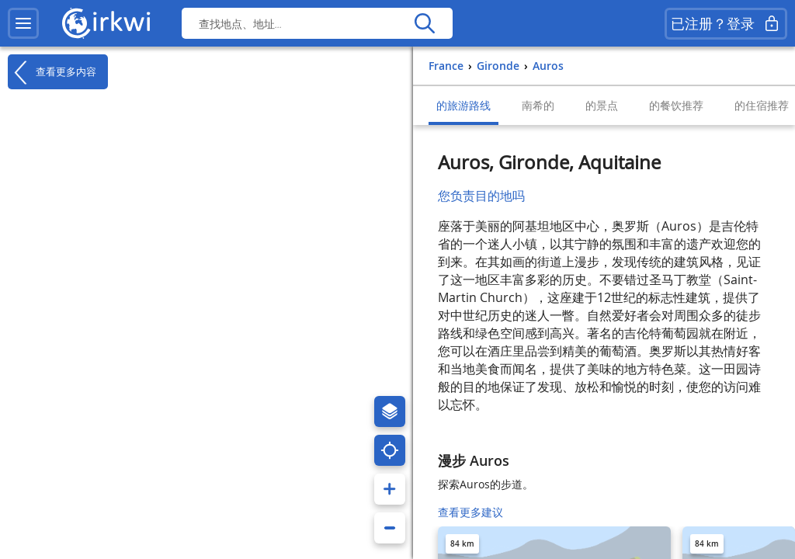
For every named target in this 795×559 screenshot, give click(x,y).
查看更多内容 (52, 72)
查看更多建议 (470, 512)
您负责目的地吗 (481, 195)
